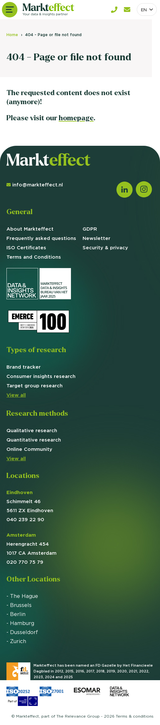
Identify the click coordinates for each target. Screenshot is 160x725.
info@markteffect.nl (34, 185)
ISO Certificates (26, 247)
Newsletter (96, 238)
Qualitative (31, 430)
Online (29, 449)
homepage (76, 118)
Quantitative (33, 440)
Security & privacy (105, 247)
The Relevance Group (78, 716)
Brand (23, 367)
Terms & (135, 716)
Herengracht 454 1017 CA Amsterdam (31, 544)
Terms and (33, 257)
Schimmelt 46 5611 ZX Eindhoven (29, 501)
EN (144, 9)
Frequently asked (41, 238)
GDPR (90, 229)
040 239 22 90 (25, 519)
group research (34, 385)
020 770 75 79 (24, 562)
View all (16, 395)
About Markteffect (30, 229)
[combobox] (147, 9)
